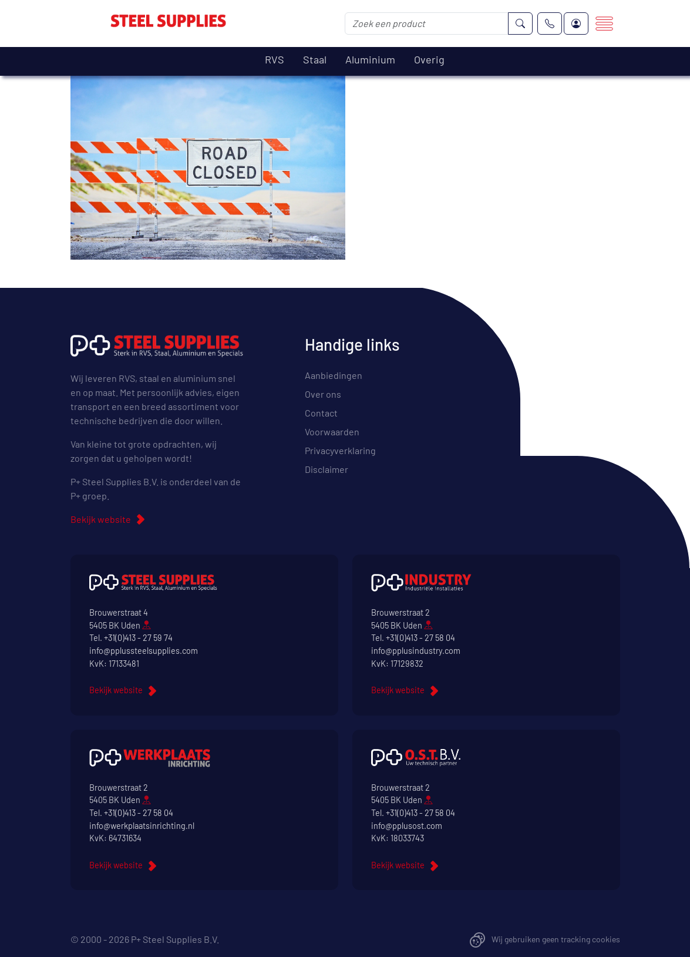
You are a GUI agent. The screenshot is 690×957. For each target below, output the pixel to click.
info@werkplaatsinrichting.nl (141, 826)
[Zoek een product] (427, 23)
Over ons (323, 393)
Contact (321, 412)
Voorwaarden (332, 431)
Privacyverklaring (340, 450)
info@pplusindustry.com (415, 651)
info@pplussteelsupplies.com (143, 651)
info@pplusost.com (406, 826)
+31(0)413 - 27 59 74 (138, 638)
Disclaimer (326, 469)
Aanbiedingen (333, 375)
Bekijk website (100, 519)
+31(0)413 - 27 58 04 (420, 638)
